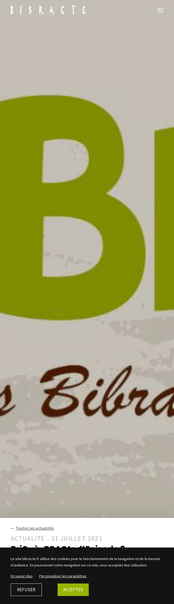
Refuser (26, 590)
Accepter (73, 590)
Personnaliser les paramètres (63, 576)
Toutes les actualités (35, 528)
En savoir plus (22, 576)
